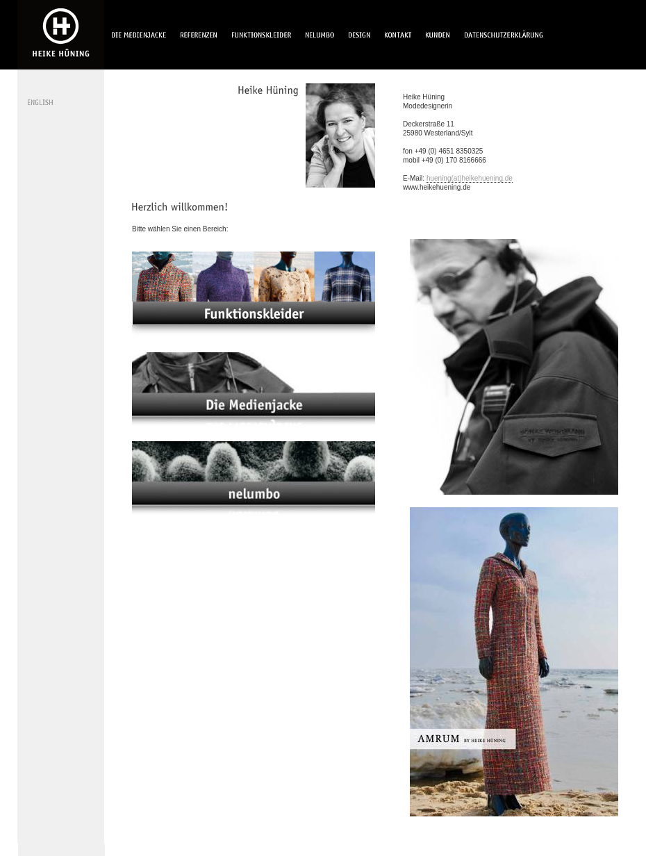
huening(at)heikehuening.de (469, 178)
